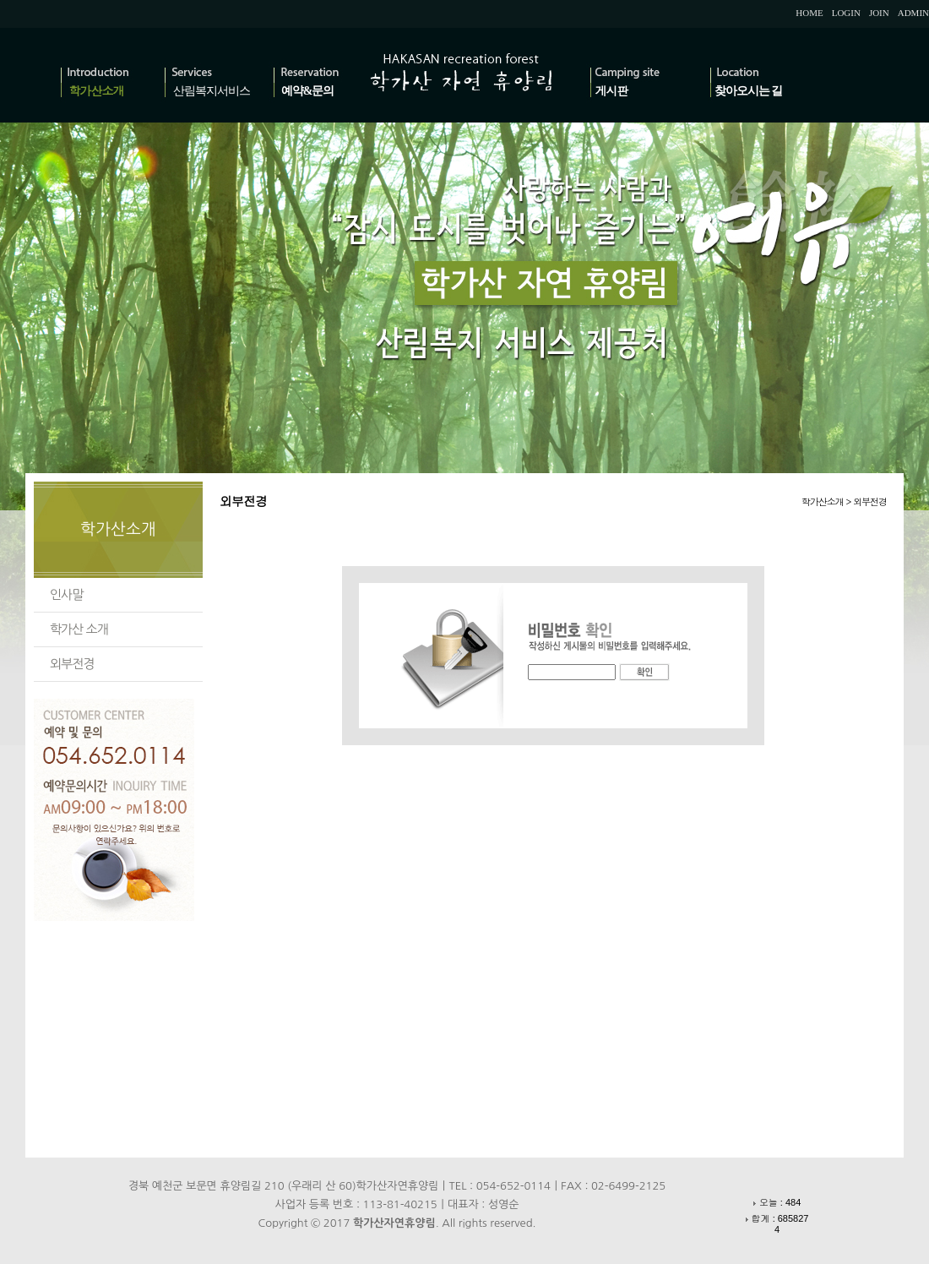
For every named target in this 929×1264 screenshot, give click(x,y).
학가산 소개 (79, 629)
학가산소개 (96, 90)
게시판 (611, 90)
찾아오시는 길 (748, 90)
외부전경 (72, 663)
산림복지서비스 (211, 90)
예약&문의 (307, 90)
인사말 (66, 594)
